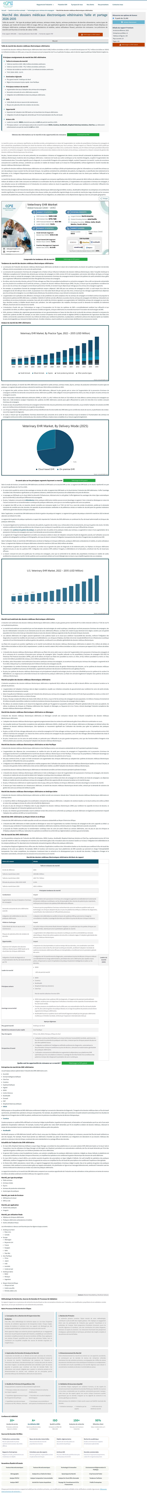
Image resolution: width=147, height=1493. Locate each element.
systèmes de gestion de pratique (23, 530)
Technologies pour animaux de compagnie (40, 10)
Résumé (54, 41)
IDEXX (5, 1107)
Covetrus (6, 1118)
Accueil (4, 10)
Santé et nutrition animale (16, 10)
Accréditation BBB (33, 1424)
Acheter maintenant (128, 22)
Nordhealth (6, 1130)
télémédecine (29, 500)
